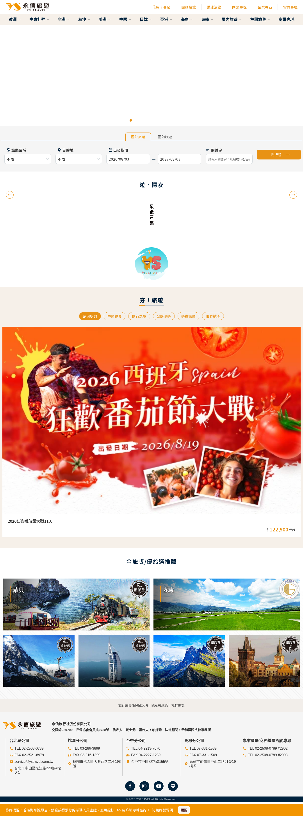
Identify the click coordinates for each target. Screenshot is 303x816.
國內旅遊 (232, 19)
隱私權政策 (160, 705)
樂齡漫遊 (165, 316)
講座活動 (214, 7)
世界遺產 (217, 316)
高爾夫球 (286, 19)
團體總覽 (188, 7)
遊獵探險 (191, 316)
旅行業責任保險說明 (121, 705)
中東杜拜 (39, 19)
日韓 (146, 19)
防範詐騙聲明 (162, 809)
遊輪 (207, 19)
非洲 (64, 19)
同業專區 (239, 7)
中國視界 (112, 316)
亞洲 (166, 19)
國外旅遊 (138, 136)
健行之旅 (138, 316)
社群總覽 (190, 705)
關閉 (183, 809)
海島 (187, 19)
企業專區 (265, 7)
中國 (125, 19)
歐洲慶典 (86, 316)
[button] (15, 75)
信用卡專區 (161, 7)
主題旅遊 (260, 19)
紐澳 (84, 19)
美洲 (105, 19)
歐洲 (15, 19)
